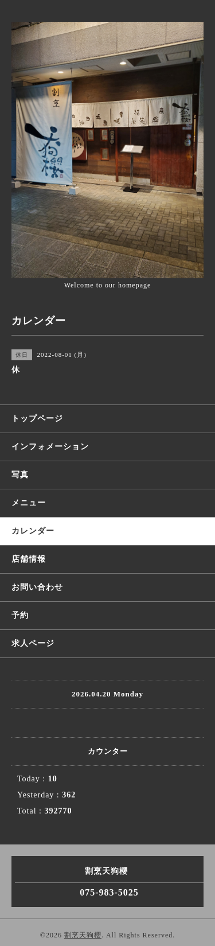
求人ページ (32, 643)
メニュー (28, 503)
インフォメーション (50, 446)
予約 (20, 615)
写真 (20, 474)
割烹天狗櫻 (82, 935)
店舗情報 (28, 559)
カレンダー (32, 531)
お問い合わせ (37, 587)
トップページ (37, 418)
